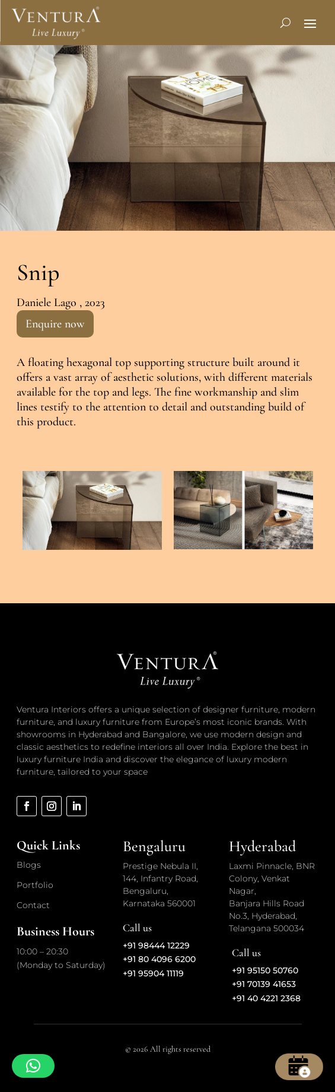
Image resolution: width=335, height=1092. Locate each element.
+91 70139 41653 (264, 984)
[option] (92, 510)
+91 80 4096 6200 (159, 959)
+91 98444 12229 (156, 945)
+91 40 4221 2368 (266, 998)
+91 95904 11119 (153, 973)
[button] (33, 1066)
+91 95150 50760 (265, 970)
